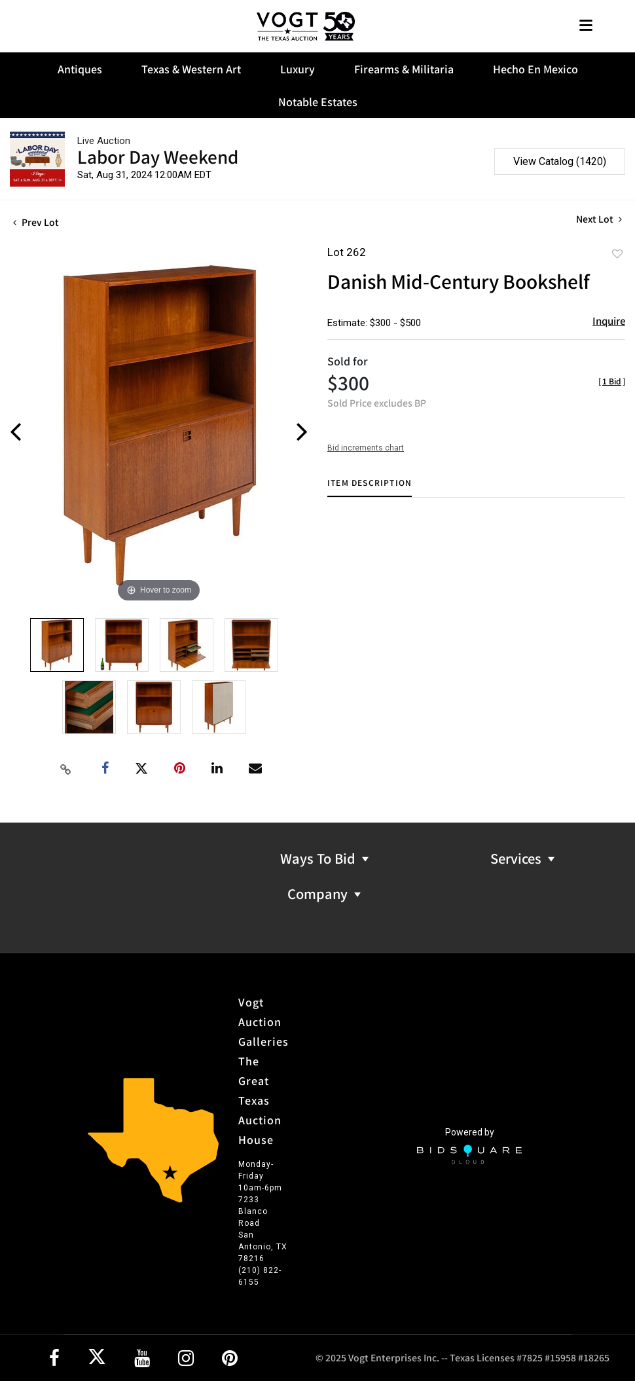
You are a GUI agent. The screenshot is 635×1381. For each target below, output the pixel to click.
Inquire (608, 320)
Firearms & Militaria (404, 69)
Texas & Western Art (191, 69)
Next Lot (599, 219)
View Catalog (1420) (559, 161)
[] (611, 380)
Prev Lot (36, 222)
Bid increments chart (365, 447)
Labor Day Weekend (157, 156)
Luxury (297, 69)
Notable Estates (317, 101)
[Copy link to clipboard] (65, 769)
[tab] (369, 487)
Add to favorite (617, 253)
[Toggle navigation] (585, 26)
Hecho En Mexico (535, 69)
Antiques (80, 69)
